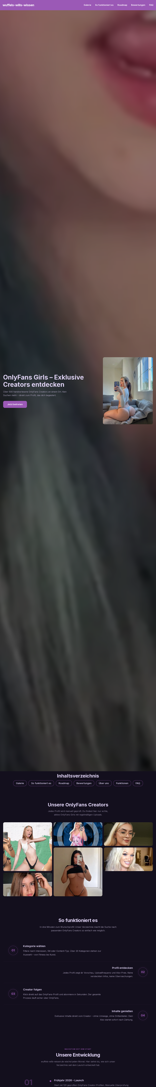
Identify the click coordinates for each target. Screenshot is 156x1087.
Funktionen (122, 783)
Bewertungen (138, 5)
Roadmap (122, 5)
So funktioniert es (104, 5)
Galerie (87, 5)
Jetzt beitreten (15, 404)
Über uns (104, 783)
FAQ (151, 5)
